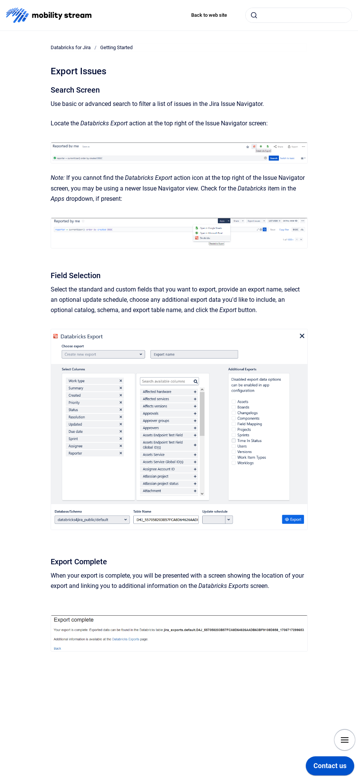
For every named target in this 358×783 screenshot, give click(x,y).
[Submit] (254, 15)
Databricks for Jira (71, 47)
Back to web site (209, 15)
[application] (330, 768)
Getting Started (116, 47)
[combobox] (299, 15)
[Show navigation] (344, 740)
